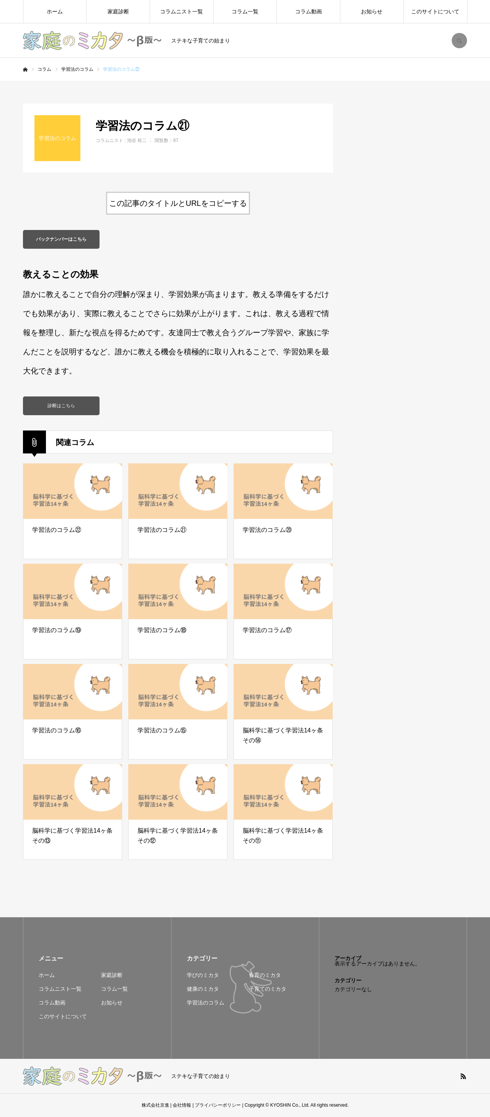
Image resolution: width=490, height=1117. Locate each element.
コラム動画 (308, 11)
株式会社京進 (155, 1105)
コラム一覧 (245, 11)
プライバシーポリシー (218, 1105)
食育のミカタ (265, 975)
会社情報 (182, 1105)
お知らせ (371, 11)
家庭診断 (118, 11)
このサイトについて (435, 11)
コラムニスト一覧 (181, 11)
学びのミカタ (203, 975)
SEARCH (459, 40)
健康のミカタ (203, 989)
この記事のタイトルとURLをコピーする (178, 203)
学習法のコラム (205, 1003)
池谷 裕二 (137, 140)
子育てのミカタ (267, 989)
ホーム (55, 11)
